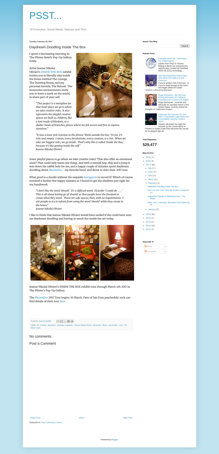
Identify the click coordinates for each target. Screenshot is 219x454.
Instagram (90, 177)
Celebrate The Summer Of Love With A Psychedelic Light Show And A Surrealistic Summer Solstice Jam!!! (173, 118)
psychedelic (113, 325)
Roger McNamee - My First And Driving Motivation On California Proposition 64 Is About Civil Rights (173, 97)
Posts (148, 246)
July (150, 168)
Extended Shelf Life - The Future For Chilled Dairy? (172, 59)
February (152, 183)
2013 (148, 225)
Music (105, 325)
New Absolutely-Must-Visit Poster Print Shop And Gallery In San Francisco (172, 78)
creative (43, 325)
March (151, 179)
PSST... (45, 15)
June (150, 172)
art (38, 325)
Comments (150, 251)
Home (81, 418)
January (151, 209)
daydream (52, 325)
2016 (148, 214)
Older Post (127, 418)
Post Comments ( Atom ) (51, 422)
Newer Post (35, 418)
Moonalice (55, 170)
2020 (148, 157)
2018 (148, 161)
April (150, 175)
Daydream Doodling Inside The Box (162, 186)
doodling (60, 325)
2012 (148, 229)
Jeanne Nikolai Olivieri (83, 325)
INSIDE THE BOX (51, 71)
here (62, 301)
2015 (148, 218)
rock (121, 325)
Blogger (114, 439)
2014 (148, 222)
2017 (148, 165)
